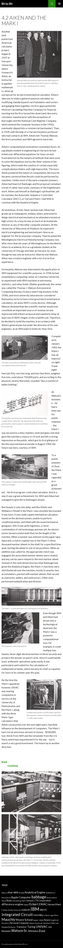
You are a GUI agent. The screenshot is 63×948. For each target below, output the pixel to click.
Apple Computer (21, 897)
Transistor (21, 927)
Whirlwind (33, 931)
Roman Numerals (36, 923)
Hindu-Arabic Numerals (12, 910)
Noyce (47, 920)
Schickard (47, 923)
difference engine (12, 904)
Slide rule (55, 923)
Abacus (4, 893)
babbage (38, 896)
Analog (21, 893)
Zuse (42, 931)
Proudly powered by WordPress (15, 944)
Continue (13, 765)
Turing (31, 926)
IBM (35, 909)
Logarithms (54, 915)
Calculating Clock (18, 901)
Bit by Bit (7, 3)
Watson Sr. (19, 930)
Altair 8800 (13, 892)
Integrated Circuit (17, 914)
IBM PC (43, 910)
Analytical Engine (34, 892)
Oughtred (54, 920)
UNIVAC (42, 926)
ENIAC (43, 904)
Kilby (40, 915)
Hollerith (26, 910)
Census (29, 900)
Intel (35, 915)
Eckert (33, 904)
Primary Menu (59, 3)
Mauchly (8, 919)
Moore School (24, 919)
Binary (49, 898)
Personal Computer (19, 923)
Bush (9, 900)
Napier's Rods (38, 920)
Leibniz (46, 915)
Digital (26, 905)
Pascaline (5, 923)
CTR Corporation (42, 900)
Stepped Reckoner (9, 927)
